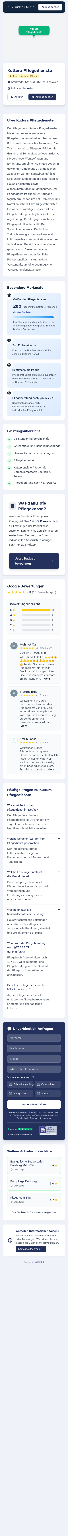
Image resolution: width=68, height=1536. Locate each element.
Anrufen (17, 96)
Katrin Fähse (28, 739)
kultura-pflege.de (22, 88)
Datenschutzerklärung (40, 1118)
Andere (45, 1093)
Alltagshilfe (19, 1093)
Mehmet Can (28, 644)
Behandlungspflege (24, 1084)
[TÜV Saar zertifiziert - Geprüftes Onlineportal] (48, 1130)
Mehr (47, 678)
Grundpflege (48, 1084)
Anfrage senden (50, 6)
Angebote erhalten (34, 1104)
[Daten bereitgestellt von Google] (34, 1262)
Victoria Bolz (28, 691)
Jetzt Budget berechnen (34, 560)
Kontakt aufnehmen (31, 1248)
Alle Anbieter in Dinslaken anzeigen (34, 1212)
